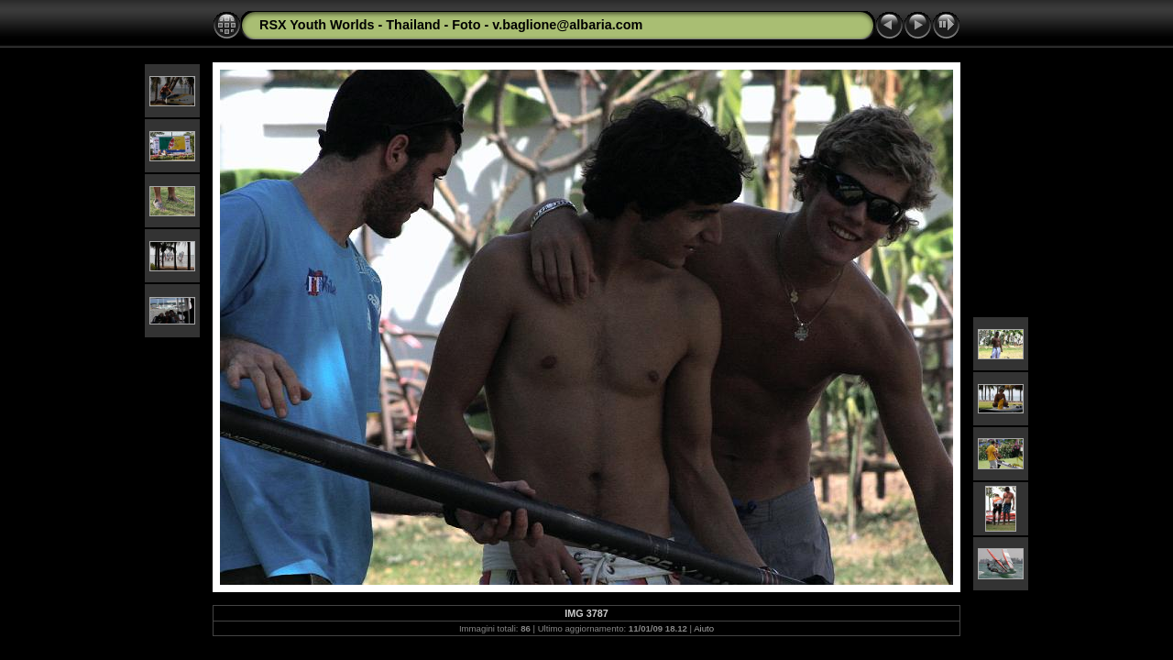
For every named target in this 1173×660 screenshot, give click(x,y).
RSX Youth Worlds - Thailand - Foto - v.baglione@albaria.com (450, 24)
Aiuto (704, 628)
